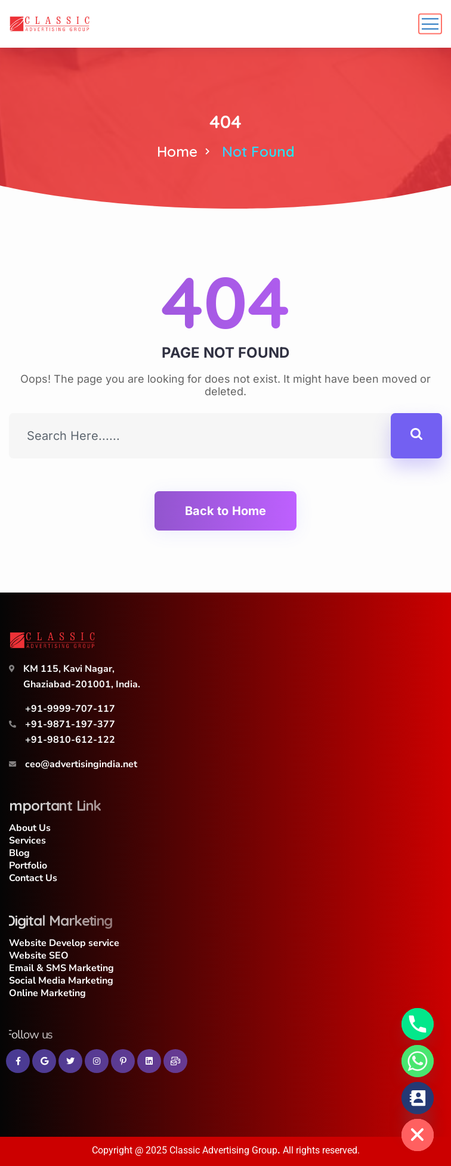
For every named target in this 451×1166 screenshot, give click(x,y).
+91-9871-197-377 (70, 724)
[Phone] (417, 1024)
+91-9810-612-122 (70, 739)
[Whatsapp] (417, 1061)
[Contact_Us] (417, 1098)
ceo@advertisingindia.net (81, 764)
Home (177, 151)
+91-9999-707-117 (70, 708)
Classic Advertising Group (223, 1150)
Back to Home (225, 511)
